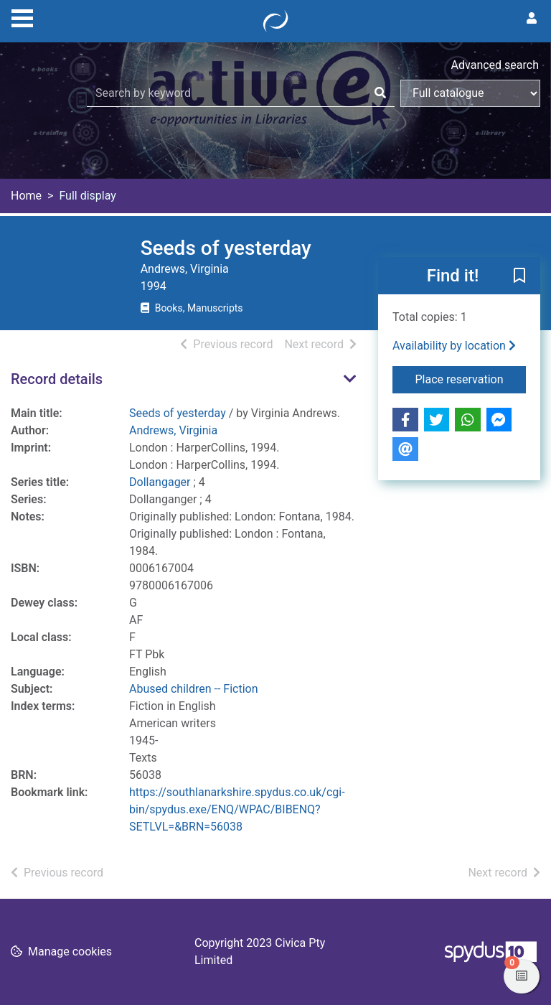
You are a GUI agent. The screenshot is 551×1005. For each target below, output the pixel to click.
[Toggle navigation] (22, 16)
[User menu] (531, 19)
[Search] (380, 93)
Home (26, 195)
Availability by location (454, 345)
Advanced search (495, 65)
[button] (519, 276)
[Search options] (470, 93)
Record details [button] (57, 379)
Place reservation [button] (471, 378)
